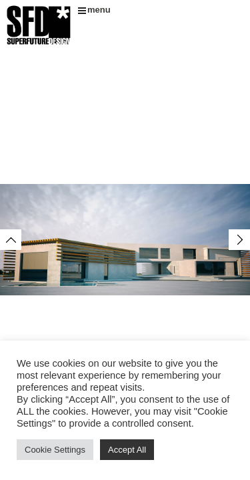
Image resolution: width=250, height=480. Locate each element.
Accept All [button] (127, 450)
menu (94, 10)
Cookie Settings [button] (55, 450)
